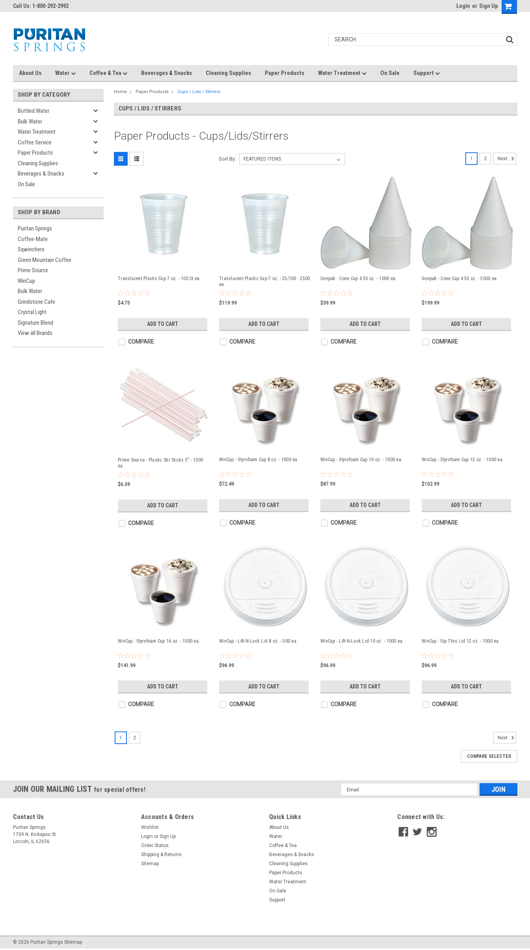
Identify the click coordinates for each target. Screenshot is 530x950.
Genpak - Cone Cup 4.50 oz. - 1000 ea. (358, 278)
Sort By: (227, 159)
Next (507, 159)
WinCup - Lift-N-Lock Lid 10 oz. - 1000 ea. (362, 641)
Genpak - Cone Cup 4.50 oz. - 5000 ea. (460, 278)
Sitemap (150, 863)
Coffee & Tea (108, 73)
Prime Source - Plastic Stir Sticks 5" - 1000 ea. (160, 463)
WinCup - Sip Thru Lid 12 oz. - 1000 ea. (461, 641)
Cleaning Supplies (228, 73)
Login (463, 6)
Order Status (155, 845)
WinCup (26, 280)
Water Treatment (342, 73)
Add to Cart (162, 324)
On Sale (390, 73)
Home (120, 91)
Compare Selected (489, 756)
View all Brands (35, 333)
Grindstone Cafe (36, 301)
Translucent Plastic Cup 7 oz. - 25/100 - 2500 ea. (264, 281)
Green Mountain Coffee (44, 260)
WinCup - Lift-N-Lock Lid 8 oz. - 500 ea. (258, 641)
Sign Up (488, 6)
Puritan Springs (35, 228)
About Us (30, 73)
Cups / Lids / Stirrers (198, 91)
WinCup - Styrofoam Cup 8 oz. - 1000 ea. (259, 459)
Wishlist (150, 827)
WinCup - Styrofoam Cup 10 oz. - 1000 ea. (361, 459)
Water (65, 73)
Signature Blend (35, 322)
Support (426, 73)
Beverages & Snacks (166, 73)
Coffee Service (35, 142)
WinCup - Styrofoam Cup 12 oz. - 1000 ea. (463, 459)
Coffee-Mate (33, 239)
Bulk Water (30, 121)
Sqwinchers (31, 249)
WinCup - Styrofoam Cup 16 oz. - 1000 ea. (159, 641)
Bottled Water (33, 110)
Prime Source (33, 270)
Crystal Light (32, 312)
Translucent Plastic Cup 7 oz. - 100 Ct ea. (159, 278)
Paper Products (284, 73)
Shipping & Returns (161, 854)
